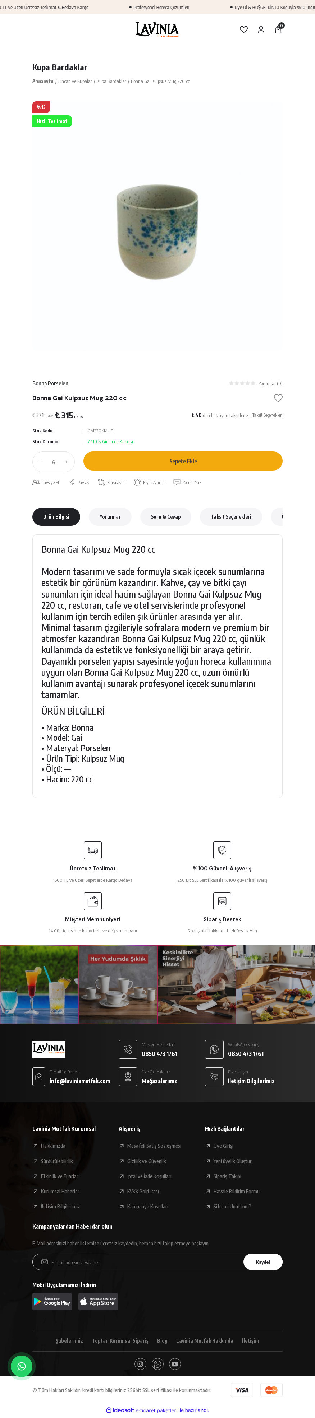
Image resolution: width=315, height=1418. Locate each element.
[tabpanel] (157, 226)
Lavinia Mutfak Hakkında (206, 1342)
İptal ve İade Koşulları (149, 1177)
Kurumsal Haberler (60, 1192)
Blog (162, 1342)
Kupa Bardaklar (60, 67)
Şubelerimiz (68, 1342)
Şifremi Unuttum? (232, 1207)
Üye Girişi (223, 1146)
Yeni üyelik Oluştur (233, 1162)
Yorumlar (110, 518)
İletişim (252, 1342)
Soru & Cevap (166, 518)
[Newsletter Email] (157, 1263)
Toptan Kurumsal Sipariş (119, 1342)
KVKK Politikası (143, 1192)
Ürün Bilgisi (56, 518)
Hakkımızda (53, 1146)
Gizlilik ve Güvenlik (146, 1162)
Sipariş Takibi (227, 1177)
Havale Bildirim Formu (237, 1192)
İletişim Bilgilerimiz (60, 1207)
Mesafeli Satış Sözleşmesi (154, 1146)
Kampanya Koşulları (147, 1207)
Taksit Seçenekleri (231, 518)
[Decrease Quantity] (38, 462)
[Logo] (157, 29)
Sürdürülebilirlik (57, 1162)
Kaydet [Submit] (261, 1263)
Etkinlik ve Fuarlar (59, 1177)
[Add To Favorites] (278, 398)
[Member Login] (261, 29)
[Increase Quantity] (68, 462)
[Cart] (278, 29)
